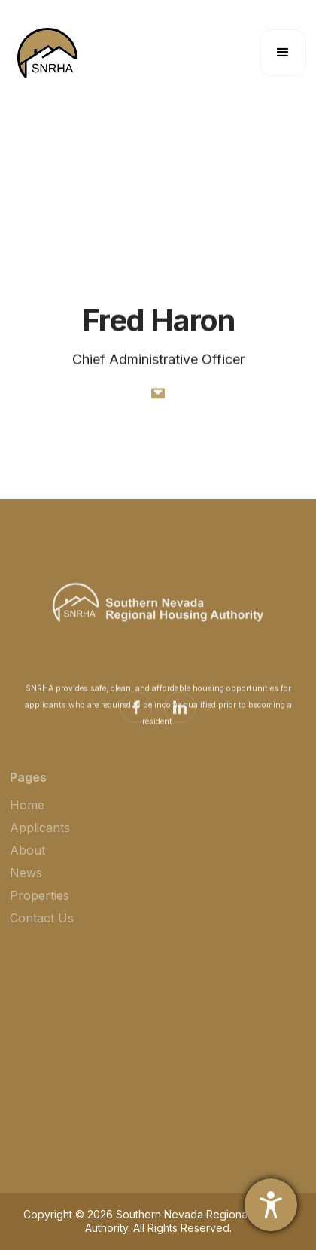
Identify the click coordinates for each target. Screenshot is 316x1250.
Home (27, 811)
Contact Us (42, 924)
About (27, 856)
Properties (39, 902)
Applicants (40, 834)
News (26, 879)
